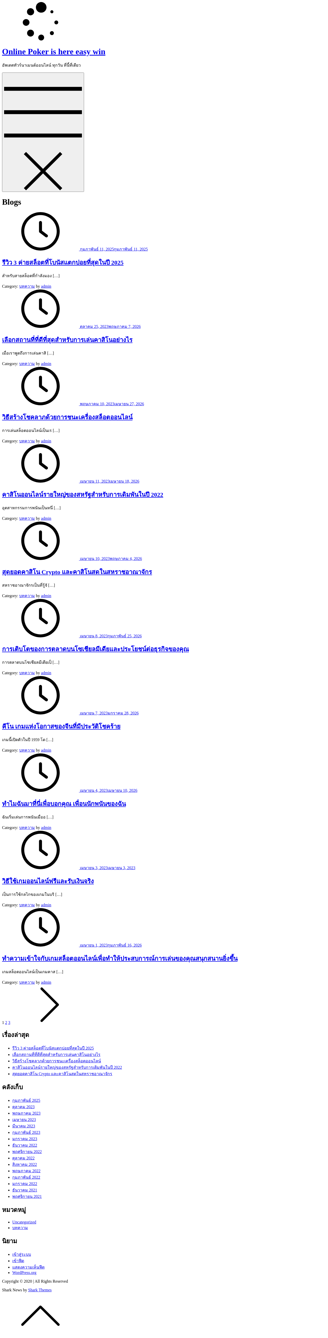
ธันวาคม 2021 (24, 1190)
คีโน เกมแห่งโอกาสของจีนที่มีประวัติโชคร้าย (61, 726)
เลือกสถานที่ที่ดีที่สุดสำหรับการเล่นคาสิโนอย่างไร (67, 340)
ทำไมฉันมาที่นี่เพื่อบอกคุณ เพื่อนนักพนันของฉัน (64, 804)
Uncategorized (24, 1222)
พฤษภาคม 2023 (26, 1113)
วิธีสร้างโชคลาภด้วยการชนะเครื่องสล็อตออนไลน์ (67, 417)
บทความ (27, 286)
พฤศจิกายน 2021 (27, 1196)
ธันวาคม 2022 (24, 1145)
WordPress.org (24, 1272)
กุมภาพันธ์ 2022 (26, 1177)
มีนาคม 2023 (23, 1126)
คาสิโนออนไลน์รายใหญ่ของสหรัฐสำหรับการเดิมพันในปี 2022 (82, 494)
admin (46, 286)
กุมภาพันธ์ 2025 (26, 1100)
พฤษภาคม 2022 (26, 1171)
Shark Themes (40, 1290)
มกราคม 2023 (24, 1139)
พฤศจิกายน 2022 (27, 1151)
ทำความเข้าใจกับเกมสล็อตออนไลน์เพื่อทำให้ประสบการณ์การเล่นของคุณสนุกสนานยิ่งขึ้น (120, 958)
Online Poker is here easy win (53, 51)
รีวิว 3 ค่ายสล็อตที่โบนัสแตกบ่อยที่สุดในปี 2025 (63, 262)
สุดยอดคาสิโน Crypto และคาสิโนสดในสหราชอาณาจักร (77, 572)
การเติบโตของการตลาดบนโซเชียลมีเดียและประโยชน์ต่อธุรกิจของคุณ (95, 649)
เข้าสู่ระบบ (21, 1254)
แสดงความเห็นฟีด (28, 1267)
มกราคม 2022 (24, 1183)
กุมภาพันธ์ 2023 (26, 1132)
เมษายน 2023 (24, 1119)
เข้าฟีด (18, 1261)
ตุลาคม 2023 (23, 1107)
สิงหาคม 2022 (24, 1164)
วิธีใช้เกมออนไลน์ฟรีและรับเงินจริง (48, 881)
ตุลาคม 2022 (23, 1158)
